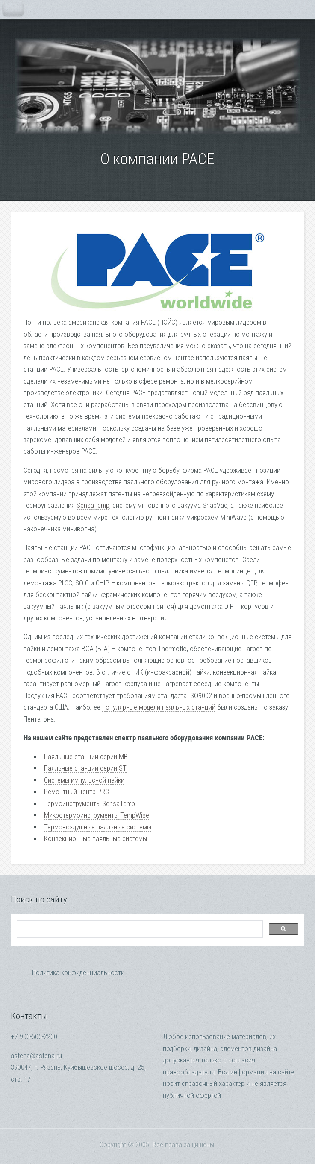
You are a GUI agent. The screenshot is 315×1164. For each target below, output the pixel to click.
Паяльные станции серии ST (85, 768)
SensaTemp (93, 505)
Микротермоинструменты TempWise (96, 815)
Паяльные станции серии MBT (88, 757)
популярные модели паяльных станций (158, 707)
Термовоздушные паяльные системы (97, 827)
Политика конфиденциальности (78, 973)
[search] (139, 929)
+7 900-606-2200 (34, 1037)
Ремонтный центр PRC (76, 792)
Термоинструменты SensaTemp (89, 804)
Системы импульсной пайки (84, 780)
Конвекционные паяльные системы (95, 839)
